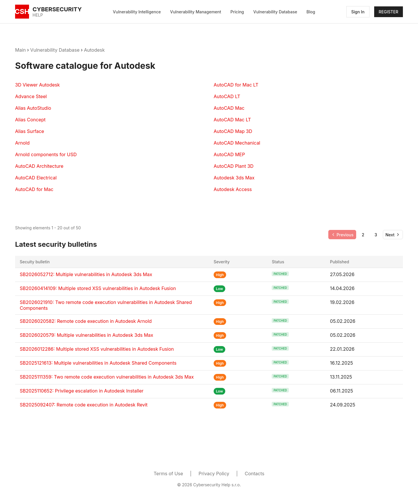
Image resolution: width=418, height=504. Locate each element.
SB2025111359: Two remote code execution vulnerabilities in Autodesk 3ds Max (107, 377)
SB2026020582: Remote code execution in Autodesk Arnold (86, 321)
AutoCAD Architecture (39, 166)
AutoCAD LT (227, 96)
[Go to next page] (393, 234)
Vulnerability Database (275, 11)
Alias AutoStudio (33, 108)
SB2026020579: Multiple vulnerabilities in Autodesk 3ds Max (86, 335)
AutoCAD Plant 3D (233, 166)
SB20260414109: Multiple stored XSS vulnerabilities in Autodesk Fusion (98, 288)
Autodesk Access (233, 189)
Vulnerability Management (195, 11)
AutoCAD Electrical (36, 178)
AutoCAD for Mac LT (236, 85)
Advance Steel (31, 96)
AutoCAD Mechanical (237, 143)
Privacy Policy (214, 473)
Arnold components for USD (46, 154)
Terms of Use (168, 473)
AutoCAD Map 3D (233, 131)
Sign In (358, 11)
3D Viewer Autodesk (37, 85)
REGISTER (388, 11)
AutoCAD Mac (229, 108)
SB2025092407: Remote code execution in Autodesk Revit (83, 405)
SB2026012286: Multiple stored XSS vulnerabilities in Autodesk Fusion (97, 349)
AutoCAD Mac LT (232, 120)
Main (20, 50)
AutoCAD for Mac (34, 189)
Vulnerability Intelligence (137, 11)
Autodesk (94, 50)
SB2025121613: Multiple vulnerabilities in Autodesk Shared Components (98, 363)
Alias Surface (29, 131)
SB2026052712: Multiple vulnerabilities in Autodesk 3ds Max (86, 274)
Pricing (237, 11)
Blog (311, 11)
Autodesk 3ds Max (234, 178)
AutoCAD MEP (229, 154)
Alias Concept (30, 120)
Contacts (254, 473)
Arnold (22, 143)
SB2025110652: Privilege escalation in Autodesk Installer (81, 391)
